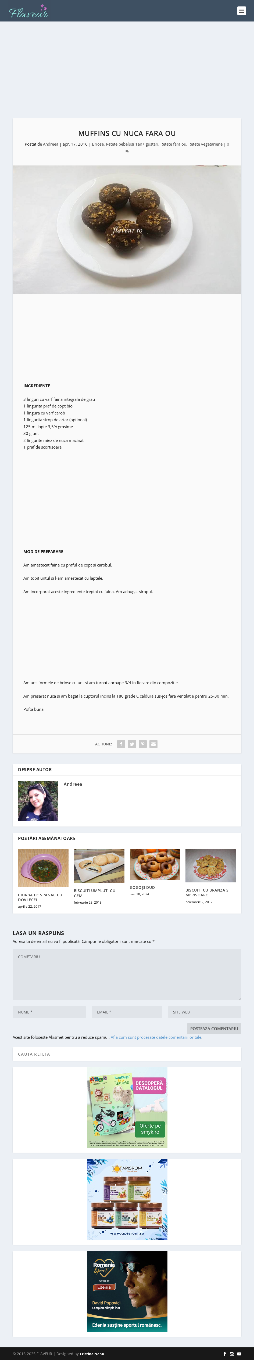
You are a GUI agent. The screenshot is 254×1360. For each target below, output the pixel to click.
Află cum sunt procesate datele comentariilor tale (156, 1037)
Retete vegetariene (205, 144)
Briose (98, 144)
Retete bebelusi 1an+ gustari (132, 144)
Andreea (50, 144)
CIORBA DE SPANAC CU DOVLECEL (40, 897)
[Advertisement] (127, 69)
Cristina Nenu (92, 1353)
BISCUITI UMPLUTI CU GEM (95, 893)
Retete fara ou (173, 144)
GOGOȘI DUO (142, 887)
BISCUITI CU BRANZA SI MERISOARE (207, 892)
